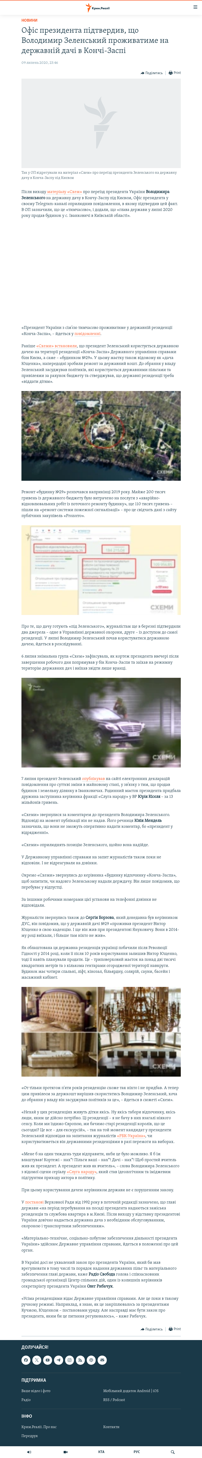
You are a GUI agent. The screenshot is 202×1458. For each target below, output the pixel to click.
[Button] (152, 73)
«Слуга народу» (81, 1172)
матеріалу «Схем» (64, 192)
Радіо (26, 1400)
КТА (101, 1452)
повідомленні (87, 334)
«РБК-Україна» (131, 1136)
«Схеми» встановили (56, 346)
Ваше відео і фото (35, 1391)
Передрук (29, 1436)
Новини (29, 20)
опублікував (93, 779)
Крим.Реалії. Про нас (39, 1427)
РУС (137, 1452)
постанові (35, 1202)
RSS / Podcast (114, 1400)
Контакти (111, 1427)
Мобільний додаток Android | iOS (131, 1391)
